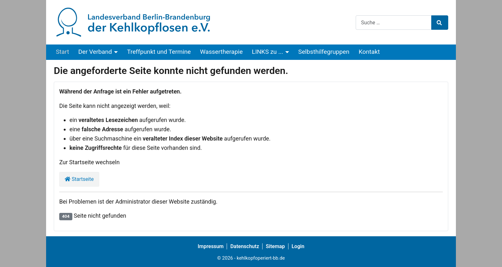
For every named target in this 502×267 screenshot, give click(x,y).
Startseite (79, 179)
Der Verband (95, 51)
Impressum (210, 246)
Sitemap (275, 246)
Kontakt (369, 51)
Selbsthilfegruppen (324, 51)
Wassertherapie (221, 51)
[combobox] (394, 22)
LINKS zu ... (267, 51)
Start (62, 51)
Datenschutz (244, 246)
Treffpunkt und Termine (159, 51)
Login (298, 246)
